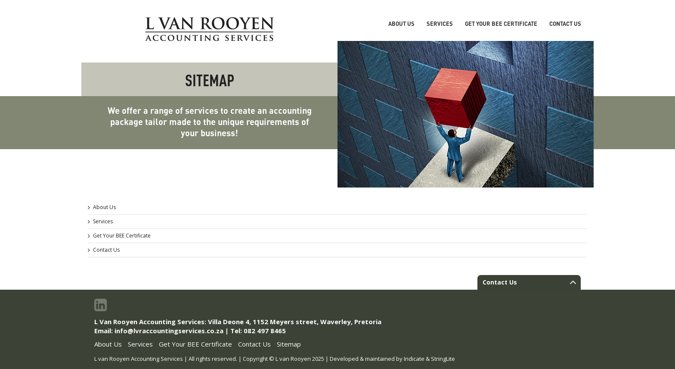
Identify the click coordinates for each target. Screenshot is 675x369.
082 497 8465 (265, 330)
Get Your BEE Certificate (501, 23)
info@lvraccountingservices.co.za (169, 330)
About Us (401, 23)
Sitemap (289, 344)
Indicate (414, 359)
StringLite (443, 359)
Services (440, 23)
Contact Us (565, 23)
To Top (653, 347)
